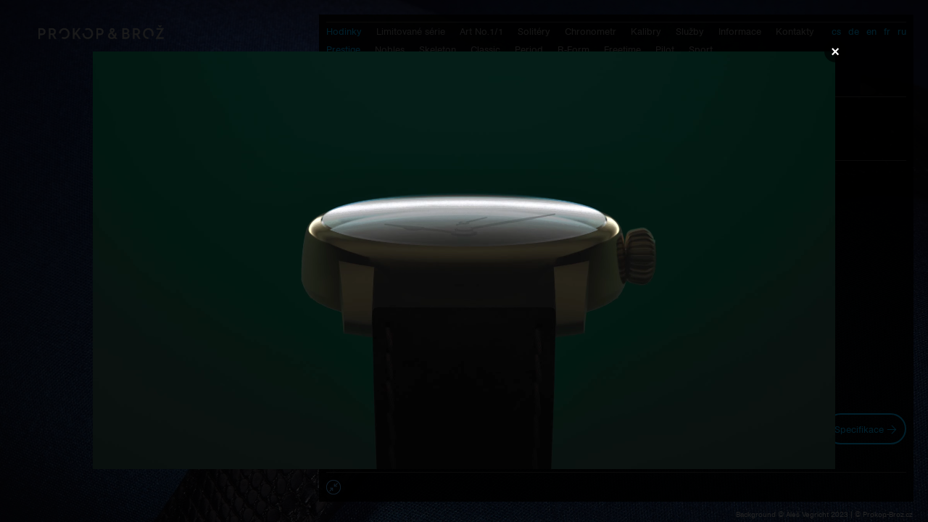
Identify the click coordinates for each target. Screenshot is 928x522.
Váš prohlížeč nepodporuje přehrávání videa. (464, 260)
